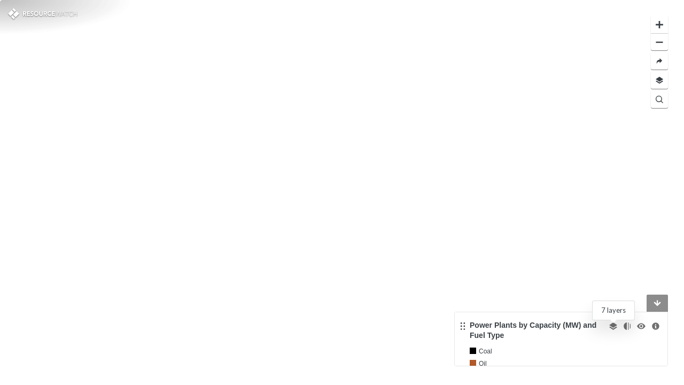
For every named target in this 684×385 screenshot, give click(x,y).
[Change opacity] (627, 326)
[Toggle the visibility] (641, 326)
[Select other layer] (613, 326)
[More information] (655, 326)
